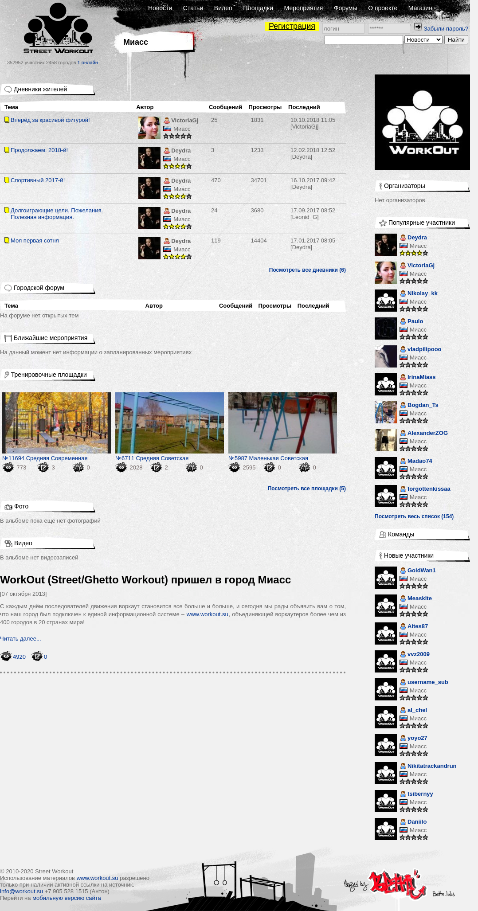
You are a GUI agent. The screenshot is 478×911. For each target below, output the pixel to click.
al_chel (413, 711)
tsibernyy (416, 794)
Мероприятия (303, 8)
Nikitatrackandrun (428, 766)
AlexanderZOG (424, 434)
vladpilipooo (421, 350)
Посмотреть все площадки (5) (307, 488)
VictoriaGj (180, 121)
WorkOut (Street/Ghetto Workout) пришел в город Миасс (145, 579)
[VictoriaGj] (312, 123)
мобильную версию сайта (66, 898)
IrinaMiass (418, 378)
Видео (223, 8)
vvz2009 (415, 655)
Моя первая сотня (35, 240)
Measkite (416, 599)
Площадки (258, 8)
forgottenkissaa (425, 489)
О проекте (382, 8)
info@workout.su (21, 891)
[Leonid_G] (312, 213)
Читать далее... (20, 638)
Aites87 (414, 627)
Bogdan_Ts (419, 406)
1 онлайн (88, 62)
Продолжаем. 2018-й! (39, 150)
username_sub (424, 683)
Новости (160, 8)
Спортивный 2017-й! (38, 180)
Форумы (345, 8)
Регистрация (292, 26)
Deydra (177, 151)
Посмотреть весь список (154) (414, 516)
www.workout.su (207, 614)
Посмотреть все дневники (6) (307, 270)
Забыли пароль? (446, 28)
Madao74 (416, 461)
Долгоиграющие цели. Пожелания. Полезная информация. (57, 213)
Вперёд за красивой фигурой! (50, 120)
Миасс (181, 128)
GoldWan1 (418, 571)
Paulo (411, 322)
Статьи (193, 8)
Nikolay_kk (419, 294)
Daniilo (413, 822)
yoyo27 (413, 739)
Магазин (420, 8)
